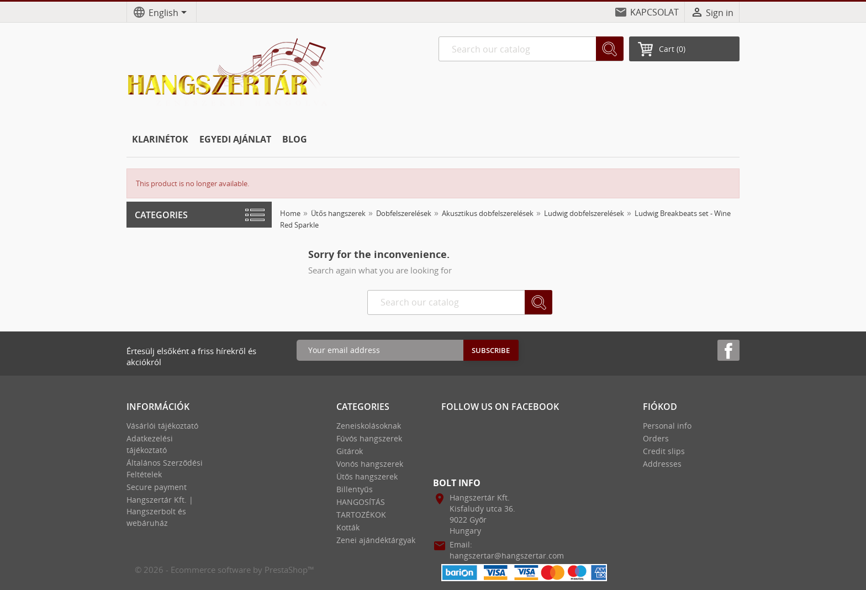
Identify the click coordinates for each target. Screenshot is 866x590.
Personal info (667, 425)
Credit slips (664, 451)
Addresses (662, 464)
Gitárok (349, 451)
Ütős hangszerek (367, 476)
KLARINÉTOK (160, 139)
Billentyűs (354, 489)
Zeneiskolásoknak (368, 425)
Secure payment (156, 487)
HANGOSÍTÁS (360, 502)
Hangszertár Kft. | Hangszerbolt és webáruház (159, 511)
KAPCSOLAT (654, 12)
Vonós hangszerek (369, 464)
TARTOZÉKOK (361, 514)
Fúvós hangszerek (369, 438)
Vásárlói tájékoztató (162, 425)
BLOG (294, 139)
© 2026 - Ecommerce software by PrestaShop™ (224, 569)
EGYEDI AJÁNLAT (235, 139)
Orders (656, 438)
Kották (348, 527)
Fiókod (660, 407)
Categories (161, 215)
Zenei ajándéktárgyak (375, 540)
